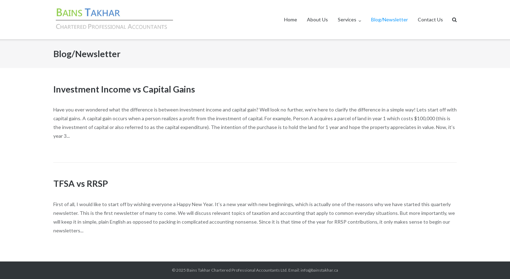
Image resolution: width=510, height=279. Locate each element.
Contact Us (430, 19)
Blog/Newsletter (389, 19)
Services (347, 19)
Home (290, 19)
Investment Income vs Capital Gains (124, 89)
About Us (317, 19)
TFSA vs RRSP (80, 183)
